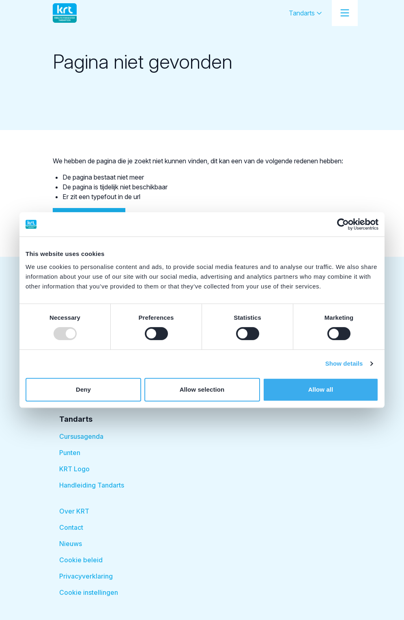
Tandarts (305, 13)
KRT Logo (74, 469)
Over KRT (74, 511)
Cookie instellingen (88, 592)
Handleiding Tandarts (91, 485)
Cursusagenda (81, 436)
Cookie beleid (81, 560)
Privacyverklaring (86, 576)
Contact (71, 527)
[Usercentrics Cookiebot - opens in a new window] (342, 224)
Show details (344, 363)
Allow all (320, 389)
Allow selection (202, 389)
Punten (69, 453)
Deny (83, 389)
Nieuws (70, 544)
